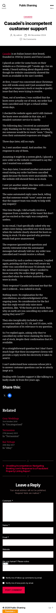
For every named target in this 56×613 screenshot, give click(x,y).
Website (6, 549)
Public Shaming (28, 5)
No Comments (29, 39)
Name (6, 525)
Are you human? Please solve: (28, 565)
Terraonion (9, 430)
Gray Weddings (11, 418)
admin (19, 35)
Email (6, 537)
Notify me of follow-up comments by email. (24, 578)
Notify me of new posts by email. (19, 583)
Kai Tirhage (9, 442)
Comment (8, 501)
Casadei (28, 17)
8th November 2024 (37, 35)
